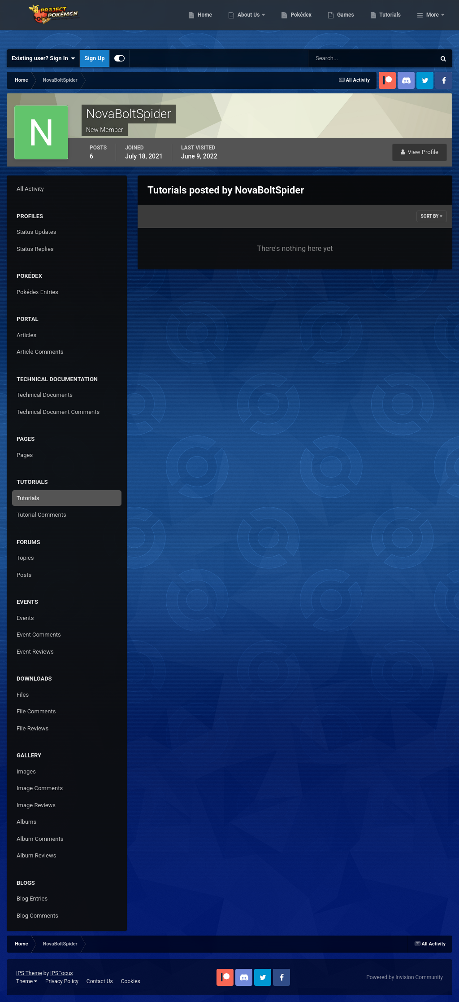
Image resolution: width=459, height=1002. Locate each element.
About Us (295, 22)
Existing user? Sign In (43, 58)
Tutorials (28, 498)
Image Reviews (36, 805)
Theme (26, 981)
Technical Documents (45, 394)
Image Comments (40, 788)
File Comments (36, 711)
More (432, 22)
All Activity (30, 188)
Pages (25, 455)
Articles (26, 335)
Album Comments (40, 838)
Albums (26, 821)
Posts (24, 574)
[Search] (344, 58)
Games (391, 22)
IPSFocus (61, 973)
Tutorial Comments (41, 514)
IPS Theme (29, 973)
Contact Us (100, 981)
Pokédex (347, 22)
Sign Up (94, 58)
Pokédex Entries (37, 292)
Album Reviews (36, 855)
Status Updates (36, 232)
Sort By (431, 216)
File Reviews (32, 728)
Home (251, 22)
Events (25, 618)
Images (26, 771)
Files (23, 694)
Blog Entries (32, 898)
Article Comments (40, 351)
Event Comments (39, 634)
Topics (25, 557)
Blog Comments (37, 915)
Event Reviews (35, 651)
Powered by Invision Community (404, 977)
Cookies (130, 981)
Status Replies (35, 249)
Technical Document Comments (58, 412)
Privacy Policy (61, 981)
